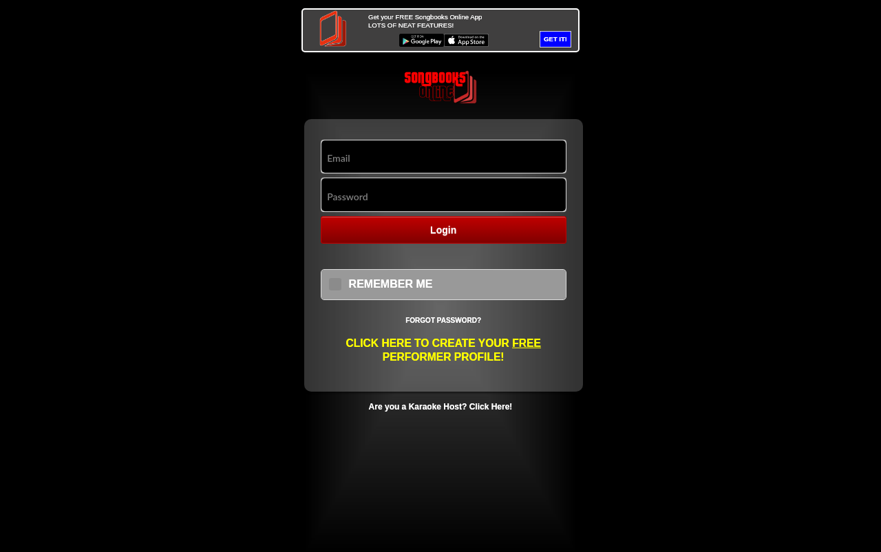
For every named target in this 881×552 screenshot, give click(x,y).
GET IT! (555, 39)
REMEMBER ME (391, 284)
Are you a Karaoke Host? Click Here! (441, 407)
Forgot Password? (443, 320)
